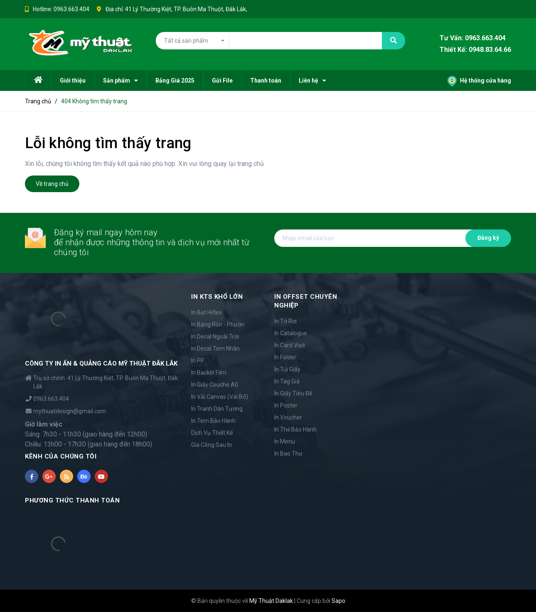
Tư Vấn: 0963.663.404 (473, 38)
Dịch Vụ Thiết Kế (212, 432)
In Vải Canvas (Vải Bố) (219, 396)
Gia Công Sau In (211, 444)
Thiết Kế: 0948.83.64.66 (475, 50)
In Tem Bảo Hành (213, 420)
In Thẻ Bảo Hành (295, 429)
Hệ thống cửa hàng (479, 80)
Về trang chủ (52, 183)
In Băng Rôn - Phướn (217, 324)
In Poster (286, 405)
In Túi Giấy (287, 369)
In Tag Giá (287, 381)
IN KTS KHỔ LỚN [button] (217, 296)
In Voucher (288, 417)
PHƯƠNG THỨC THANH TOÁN (72, 500)
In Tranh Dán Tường (217, 408)
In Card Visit (289, 345)
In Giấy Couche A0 (214, 384)
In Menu (284, 441)
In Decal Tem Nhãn (215, 348)
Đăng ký (488, 237)
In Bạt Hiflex (206, 312)
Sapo (338, 600)
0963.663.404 (71, 9)
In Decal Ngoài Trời (215, 336)
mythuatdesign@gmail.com (69, 411)
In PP (197, 360)
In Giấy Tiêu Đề (293, 393)
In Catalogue (290, 333)
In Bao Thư (288, 453)
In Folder (285, 357)
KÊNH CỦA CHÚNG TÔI (60, 456)
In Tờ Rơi (285, 321)
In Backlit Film (208, 372)
